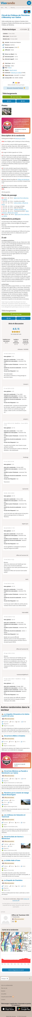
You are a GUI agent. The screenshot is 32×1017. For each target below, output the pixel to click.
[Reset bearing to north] (29, 938)
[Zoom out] (29, 936)
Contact (3, 999)
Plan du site (4, 988)
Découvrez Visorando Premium (16, 88)
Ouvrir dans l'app (16, 97)
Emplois (3, 991)
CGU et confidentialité (7, 985)
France (10, 67)
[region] (16, 942)
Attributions (3, 950)
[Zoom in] (29, 934)
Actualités (3, 994)
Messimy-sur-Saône (16, 72)
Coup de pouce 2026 (7, 996)
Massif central (13, 70)
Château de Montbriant (23, 179)
